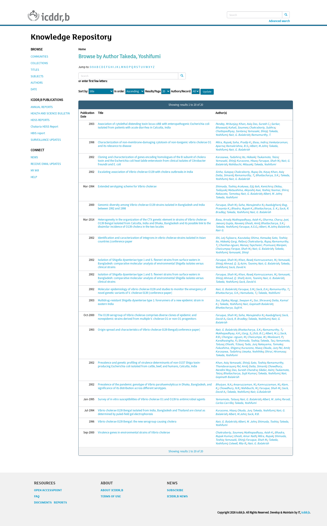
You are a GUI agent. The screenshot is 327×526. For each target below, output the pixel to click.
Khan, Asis (245, 124)
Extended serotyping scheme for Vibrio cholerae (127, 186)
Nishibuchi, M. (249, 388)
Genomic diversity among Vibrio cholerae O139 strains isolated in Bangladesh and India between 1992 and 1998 (151, 206)
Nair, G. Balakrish (239, 135)
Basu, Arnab (223, 219)
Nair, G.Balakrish (260, 392)
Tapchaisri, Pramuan (262, 245)
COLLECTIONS (39, 63)
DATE (34, 89)
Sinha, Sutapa (224, 172)
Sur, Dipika (222, 300)
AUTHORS (37, 83)
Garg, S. (247, 333)
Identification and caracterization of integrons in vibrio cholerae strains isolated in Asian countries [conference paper (152, 239)
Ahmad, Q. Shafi (234, 278)
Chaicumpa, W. (257, 337)
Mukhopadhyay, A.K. (228, 333)
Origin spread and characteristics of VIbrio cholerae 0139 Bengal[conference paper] (149, 330)
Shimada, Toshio (226, 186)
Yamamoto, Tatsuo (227, 399)
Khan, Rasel (245, 260)
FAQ (37, 496)
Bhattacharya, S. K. (266, 208)
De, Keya (264, 172)
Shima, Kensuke (260, 238)
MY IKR (35, 170)
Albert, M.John (258, 146)
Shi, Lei (220, 238)
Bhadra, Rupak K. (242, 208)
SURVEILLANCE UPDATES (46, 140)
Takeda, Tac (267, 340)
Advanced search (279, 21)
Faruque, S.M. (246, 289)
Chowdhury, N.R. (229, 388)
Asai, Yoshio (262, 190)
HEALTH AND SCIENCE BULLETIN (50, 113)
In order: (119, 91)
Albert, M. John (272, 194)
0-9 (92, 67)
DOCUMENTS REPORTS (50, 502)
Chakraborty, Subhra (262, 127)
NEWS (34, 157)
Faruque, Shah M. (269, 161)
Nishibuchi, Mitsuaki (240, 164)
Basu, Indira (260, 142)
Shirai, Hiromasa (275, 351)
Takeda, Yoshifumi (265, 164)
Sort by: (83, 91)
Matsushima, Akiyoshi (241, 190)
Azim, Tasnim (248, 263)
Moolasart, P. (275, 337)
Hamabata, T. (248, 293)
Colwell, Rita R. (237, 443)
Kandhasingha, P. (226, 340)
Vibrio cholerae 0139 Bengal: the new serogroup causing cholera (137, 421)
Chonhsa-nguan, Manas (233, 245)
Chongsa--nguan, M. (234, 337)
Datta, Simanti (224, 175)
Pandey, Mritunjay (226, 124)
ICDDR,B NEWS (177, 496)
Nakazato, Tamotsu (227, 194)
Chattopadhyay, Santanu (231, 131)
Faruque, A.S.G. (248, 227)
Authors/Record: (181, 91)
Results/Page (153, 91)
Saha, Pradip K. (241, 142)
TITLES (35, 70)
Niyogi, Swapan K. (241, 300)
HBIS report (38, 133)
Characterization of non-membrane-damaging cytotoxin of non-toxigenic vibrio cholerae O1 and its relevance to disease (154, 144)
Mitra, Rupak (223, 142)
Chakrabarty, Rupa (258, 241)
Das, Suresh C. (261, 124)
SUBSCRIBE (175, 490)
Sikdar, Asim (266, 370)
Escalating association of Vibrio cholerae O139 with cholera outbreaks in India (145, 172)
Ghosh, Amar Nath (245, 436)
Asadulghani (272, 205)
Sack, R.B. (253, 414)
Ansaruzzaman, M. (244, 384)
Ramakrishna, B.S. (237, 146)
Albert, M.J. (272, 333)
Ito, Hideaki (248, 157)
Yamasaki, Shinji (257, 131)
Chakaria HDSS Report (44, 126)
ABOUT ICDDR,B (112, 490)
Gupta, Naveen (234, 223)
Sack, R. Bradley (237, 319)
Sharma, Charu (272, 219)
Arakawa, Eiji (245, 186)
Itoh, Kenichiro (263, 186)
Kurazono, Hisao (247, 161)
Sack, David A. (237, 267)
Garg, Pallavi (238, 241)
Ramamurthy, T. (261, 135)
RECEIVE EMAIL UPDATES (46, 164)
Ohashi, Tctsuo (234, 344)
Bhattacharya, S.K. (267, 175)
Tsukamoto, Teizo (267, 157)
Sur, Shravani (262, 300)
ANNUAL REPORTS (42, 107)
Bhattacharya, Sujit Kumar (239, 373)
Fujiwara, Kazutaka (237, 238)
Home (82, 49)
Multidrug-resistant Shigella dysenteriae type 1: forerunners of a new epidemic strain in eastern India (151, 302)
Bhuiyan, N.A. (224, 384)
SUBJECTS (37, 76)
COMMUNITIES (39, 56)
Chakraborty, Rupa (245, 172)
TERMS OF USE (111, 496)
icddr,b (305, 512)
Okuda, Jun (270, 348)
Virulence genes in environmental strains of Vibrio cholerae (134, 432)
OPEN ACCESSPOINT (48, 490)
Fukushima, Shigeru (228, 348)
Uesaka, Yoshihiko (252, 351)
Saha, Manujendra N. (251, 205)
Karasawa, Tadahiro (228, 157)
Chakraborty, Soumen (229, 432)
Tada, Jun (250, 344)
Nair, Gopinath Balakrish (258, 304)
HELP (34, 177)
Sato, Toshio (279, 238)
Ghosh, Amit (252, 223)
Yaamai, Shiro (279, 190)
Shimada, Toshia (248, 340)
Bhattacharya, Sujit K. (229, 308)
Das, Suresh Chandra (244, 370)
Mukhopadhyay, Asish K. (246, 219)
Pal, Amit (283, 348)
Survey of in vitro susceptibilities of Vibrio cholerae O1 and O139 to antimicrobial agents (151, 399)
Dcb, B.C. (258, 333)
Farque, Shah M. (241, 249)
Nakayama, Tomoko (270, 344)
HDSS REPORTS (40, 120)
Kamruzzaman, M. (265, 260)
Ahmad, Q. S (231, 263)
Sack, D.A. (262, 289)
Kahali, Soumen (238, 127)
